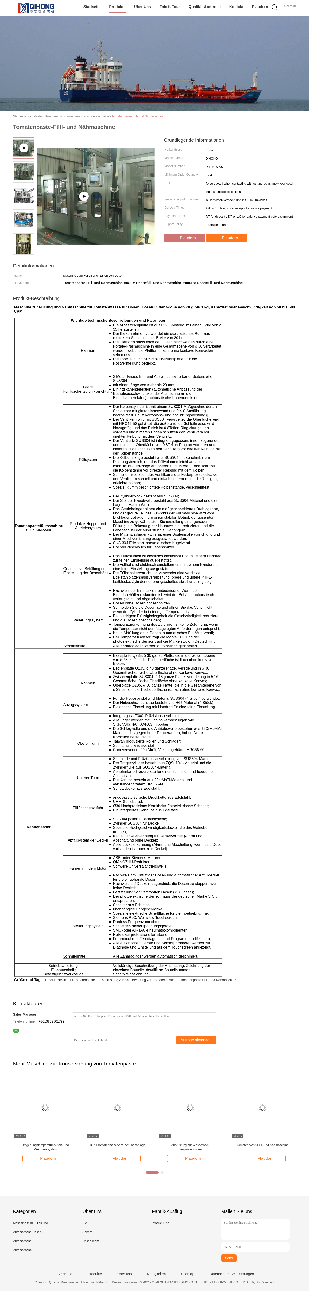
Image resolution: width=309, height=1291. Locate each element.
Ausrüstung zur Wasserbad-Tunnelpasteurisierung (190, 1147)
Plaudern (260, 7)
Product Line (160, 1223)
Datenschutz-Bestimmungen (232, 1273)
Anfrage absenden (196, 1040)
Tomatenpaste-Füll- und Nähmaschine (138, 116)
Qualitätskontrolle (205, 7)
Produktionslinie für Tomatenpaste (70, 980)
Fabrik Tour (170, 7)
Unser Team (90, 1241)
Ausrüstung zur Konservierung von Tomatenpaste (138, 980)
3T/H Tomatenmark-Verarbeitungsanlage (117, 1145)
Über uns (142, 7)
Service (87, 1232)
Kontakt (236, 7)
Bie (84, 1223)
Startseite (92, 7)
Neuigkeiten (156, 1273)
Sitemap (187, 1273)
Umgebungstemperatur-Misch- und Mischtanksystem (45, 1147)
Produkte (117, 7)
